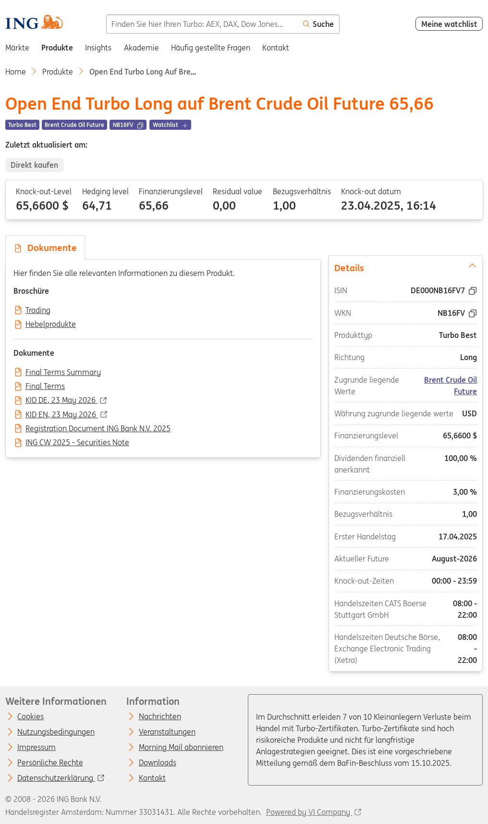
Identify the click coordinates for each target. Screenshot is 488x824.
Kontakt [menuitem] (275, 47)
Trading (37, 310)
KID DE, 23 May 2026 (61, 400)
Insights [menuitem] (98, 47)
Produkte (57, 71)
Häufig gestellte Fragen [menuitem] (210, 47)
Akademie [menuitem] (141, 47)
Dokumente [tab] (45, 247)
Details (405, 267)
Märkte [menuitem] (17, 47)
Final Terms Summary (63, 372)
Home (15, 71)
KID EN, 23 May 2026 (61, 415)
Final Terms (45, 386)
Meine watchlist (449, 24)
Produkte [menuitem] (57, 47)
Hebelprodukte (50, 324)
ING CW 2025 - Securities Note (77, 442)
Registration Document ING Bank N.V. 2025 (98, 428)
